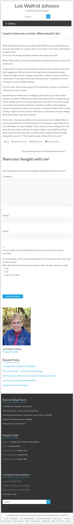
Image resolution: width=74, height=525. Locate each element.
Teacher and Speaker (43, 519)
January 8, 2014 (20, 141)
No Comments (53, 141)
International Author (27, 519)
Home (6, 519)
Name (6, 215)
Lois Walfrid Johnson (37, 6)
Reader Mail (15, 446)
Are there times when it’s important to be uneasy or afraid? (29, 375)
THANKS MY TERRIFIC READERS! (19, 366)
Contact (68, 521)
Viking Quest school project (15, 385)
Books (27, 521)
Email (6, 231)
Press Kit (60, 521)
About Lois (14, 519)
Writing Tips (37, 141)
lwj (7, 141)
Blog (53, 521)
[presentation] (23, 285)
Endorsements (17, 521)
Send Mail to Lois (10, 494)
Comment (7, 176)
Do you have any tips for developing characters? (45, 151)
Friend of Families (11, 351)
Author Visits (57, 519)
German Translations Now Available (19, 380)
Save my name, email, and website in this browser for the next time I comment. (33, 252)
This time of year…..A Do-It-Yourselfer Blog (22, 371)
